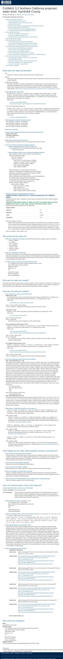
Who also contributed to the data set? (18, 35)
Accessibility (16, 650)
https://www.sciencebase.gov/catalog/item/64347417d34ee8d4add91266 (28, 331)
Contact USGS (29, 650)
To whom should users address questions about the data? (23, 37)
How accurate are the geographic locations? (20, 49)
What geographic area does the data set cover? (21, 22)
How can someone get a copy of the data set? (17, 56)
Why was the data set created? (13, 38)
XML (32, 14)
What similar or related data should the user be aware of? (23, 45)
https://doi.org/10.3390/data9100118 (17, 431)
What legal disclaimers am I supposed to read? (20, 62)
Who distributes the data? (15, 59)
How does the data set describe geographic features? (22, 30)
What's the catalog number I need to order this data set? (23, 60)
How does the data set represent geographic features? (22, 29)
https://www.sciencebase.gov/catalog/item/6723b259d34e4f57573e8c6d (36, 558)
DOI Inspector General (20, 656)
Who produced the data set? (13, 32)
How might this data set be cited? (17, 21)
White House (29, 656)
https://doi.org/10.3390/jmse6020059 (22, 420)
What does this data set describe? (14, 19)
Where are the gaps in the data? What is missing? (21, 52)
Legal (11, 650)
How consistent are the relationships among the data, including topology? (27, 54)
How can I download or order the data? (18, 64)
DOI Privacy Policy (5, 650)
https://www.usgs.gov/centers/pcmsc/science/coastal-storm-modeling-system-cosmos (38, 88)
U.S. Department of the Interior (7, 656)
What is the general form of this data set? (19, 27)
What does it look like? (14, 24)
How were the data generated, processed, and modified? (23, 43)
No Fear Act (49, 656)
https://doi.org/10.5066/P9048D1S (18, 102)
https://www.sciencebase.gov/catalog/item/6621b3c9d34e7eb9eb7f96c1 (28, 350)
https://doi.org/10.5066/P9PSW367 (50, 442)
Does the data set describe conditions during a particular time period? (26, 25)
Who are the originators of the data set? (19, 33)
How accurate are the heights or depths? (19, 51)
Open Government (41, 656)
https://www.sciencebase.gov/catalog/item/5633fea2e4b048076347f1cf (35, 561)
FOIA (54, 656)
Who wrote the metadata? (12, 65)
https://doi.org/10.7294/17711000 (18, 313)
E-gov (35, 656)
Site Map (23, 650)
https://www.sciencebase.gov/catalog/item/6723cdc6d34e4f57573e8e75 (28, 103)
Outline (19, 14)
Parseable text (26, 14)
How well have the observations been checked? (21, 48)
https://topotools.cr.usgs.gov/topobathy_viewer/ (22, 300)
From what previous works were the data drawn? (21, 41)
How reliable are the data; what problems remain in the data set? (22, 46)
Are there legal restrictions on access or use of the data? (23, 57)
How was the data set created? (13, 40)
